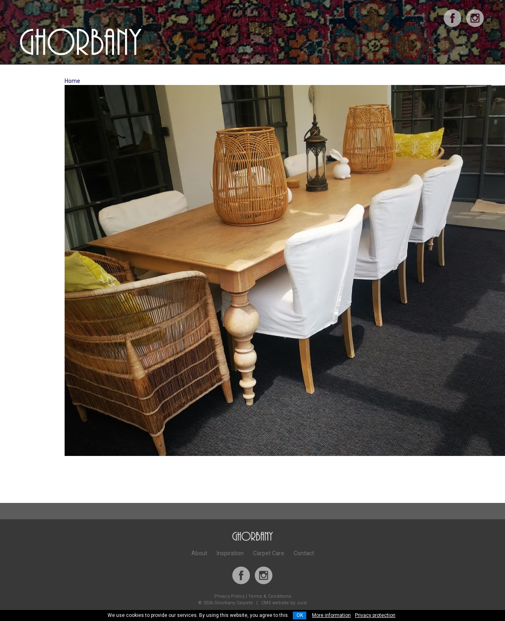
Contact (304, 553)
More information (331, 615)
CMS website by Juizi (284, 602)
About (199, 553)
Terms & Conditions (269, 596)
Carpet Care (268, 553)
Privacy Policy (229, 596)
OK (299, 615)
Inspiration (230, 553)
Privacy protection (375, 615)
